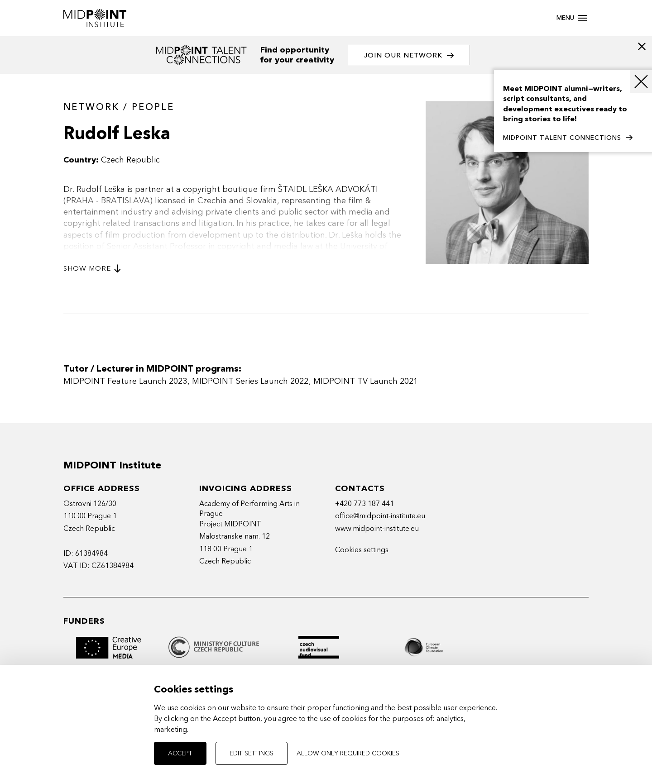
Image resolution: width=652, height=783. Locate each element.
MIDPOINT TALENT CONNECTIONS (568, 138)
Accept (180, 753)
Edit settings (251, 753)
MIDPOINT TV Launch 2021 (365, 381)
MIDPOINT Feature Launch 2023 (125, 381)
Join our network (409, 55)
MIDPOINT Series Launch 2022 (250, 381)
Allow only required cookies (348, 753)
